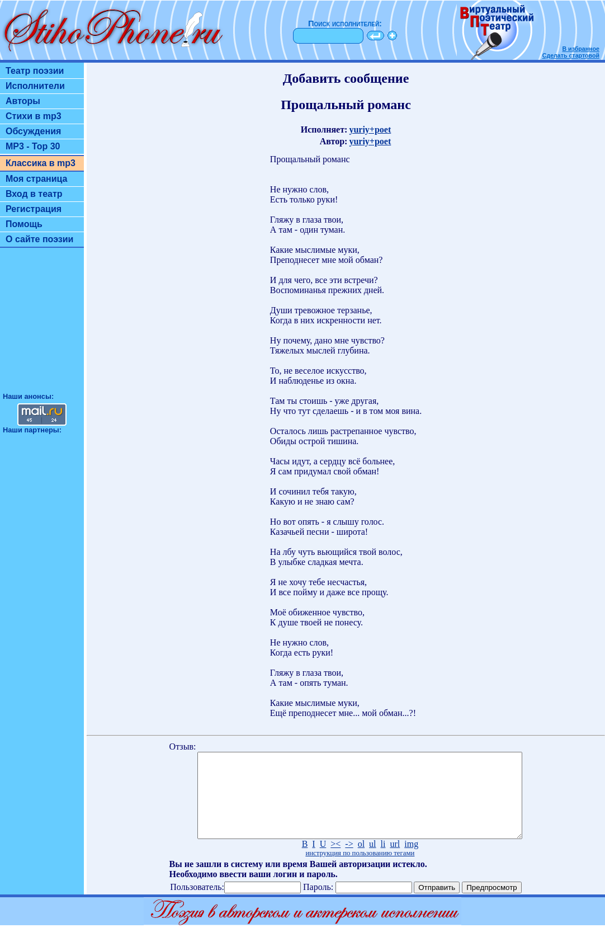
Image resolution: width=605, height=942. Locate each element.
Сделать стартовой (570, 55)
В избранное (580, 48)
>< (335, 860)
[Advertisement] (41, 325)
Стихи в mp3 (34, 116)
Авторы (23, 101)
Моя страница (37, 178)
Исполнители (35, 86)
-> (349, 860)
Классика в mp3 (40, 163)
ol (361, 860)
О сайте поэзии (39, 239)
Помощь (24, 224)
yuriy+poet (370, 129)
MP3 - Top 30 (33, 146)
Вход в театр (34, 194)
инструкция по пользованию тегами (359, 870)
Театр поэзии (35, 71)
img (411, 860)
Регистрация (34, 209)
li (383, 860)
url (395, 860)
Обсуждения (33, 131)
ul (372, 860)
